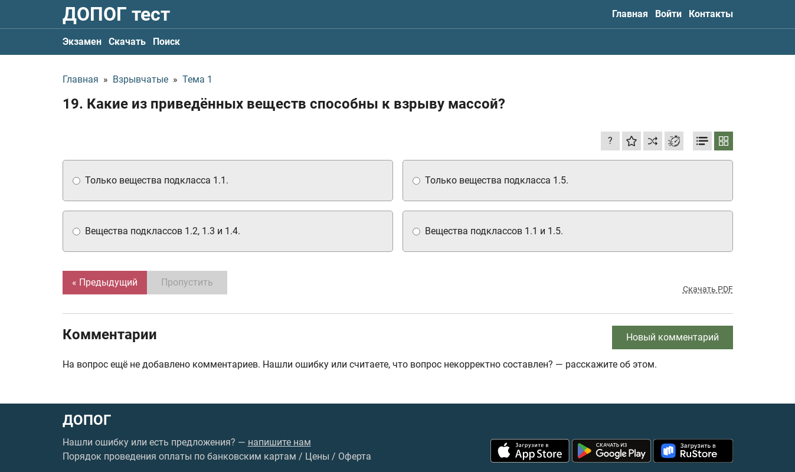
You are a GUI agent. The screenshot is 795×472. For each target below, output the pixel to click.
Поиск (166, 41)
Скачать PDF (708, 289)
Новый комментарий (672, 337)
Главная (630, 13)
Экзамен (82, 41)
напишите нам (279, 442)
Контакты (711, 13)
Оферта (354, 456)
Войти (668, 13)
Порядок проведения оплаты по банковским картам (179, 456)
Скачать (127, 41)
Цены (317, 456)
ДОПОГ (87, 420)
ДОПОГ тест (116, 14)
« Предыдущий (105, 282)
